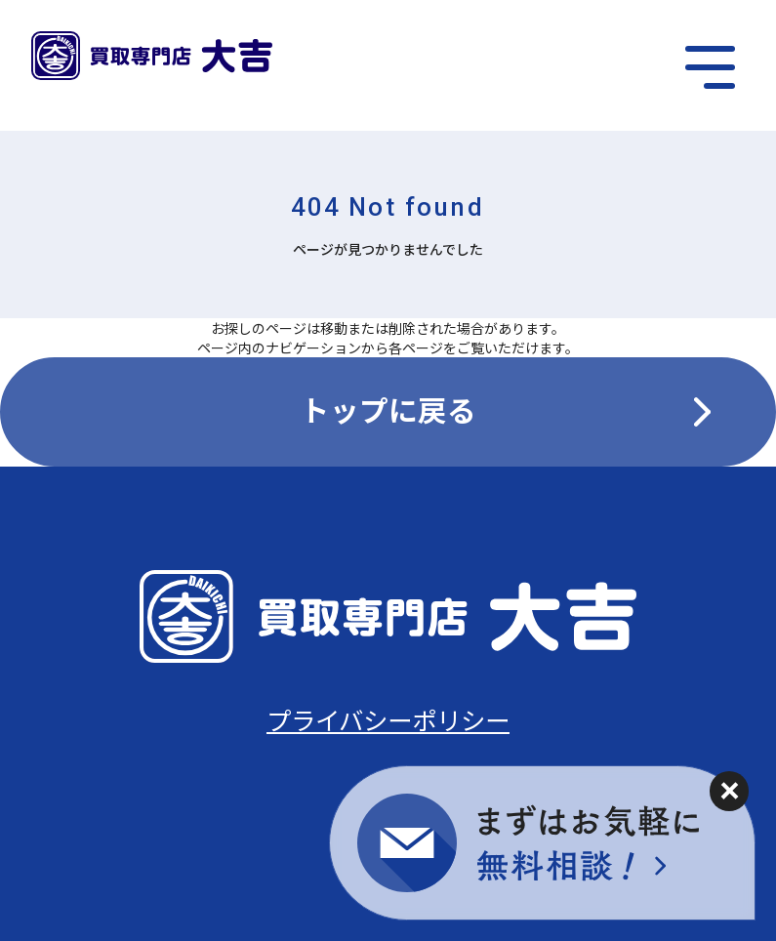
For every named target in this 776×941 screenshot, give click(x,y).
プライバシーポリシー (388, 719)
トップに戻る (388, 409)
